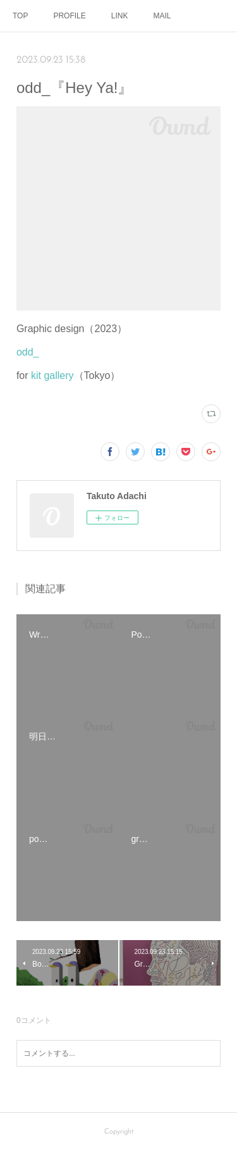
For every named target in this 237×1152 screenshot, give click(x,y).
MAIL (162, 15)
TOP (20, 15)
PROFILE (69, 15)
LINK (119, 15)
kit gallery (52, 375)
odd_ (27, 352)
